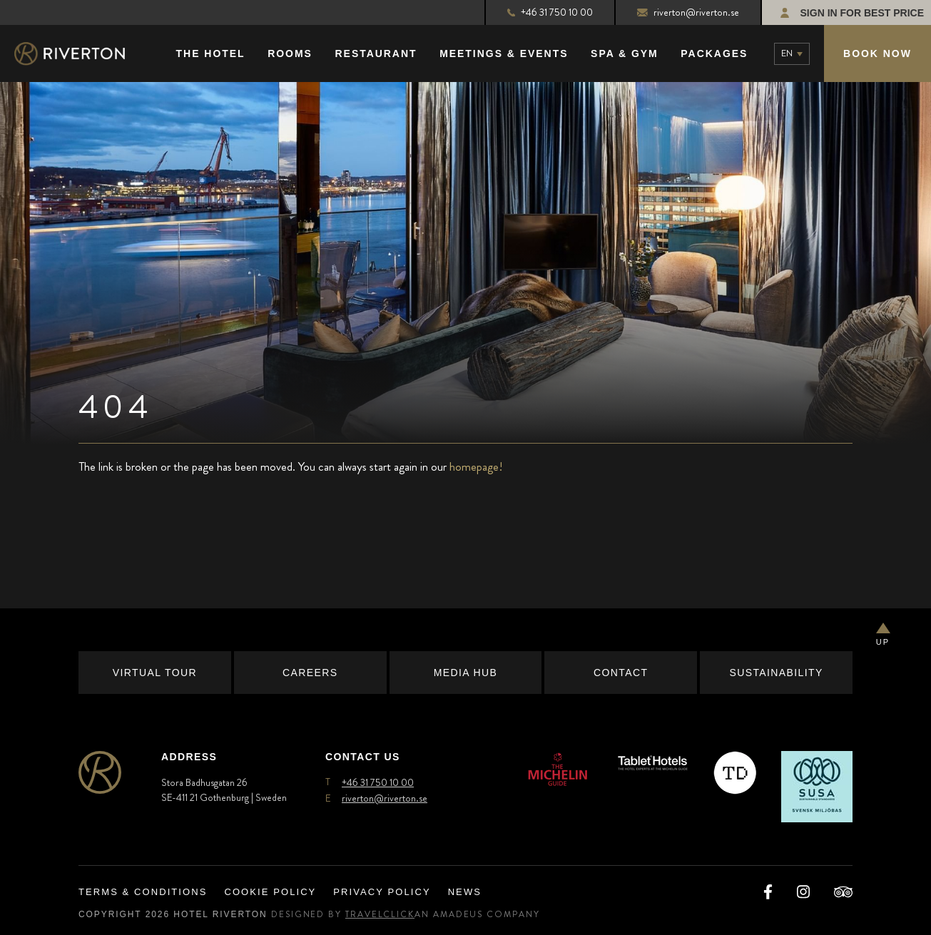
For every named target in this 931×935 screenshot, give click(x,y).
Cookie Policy (270, 892)
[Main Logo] (82, 54)
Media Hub (466, 672)
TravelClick (379, 914)
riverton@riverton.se (688, 12)
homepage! (476, 466)
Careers (310, 672)
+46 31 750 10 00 (550, 12)
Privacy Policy (381, 892)
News (465, 892)
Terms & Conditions (142, 892)
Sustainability (776, 672)
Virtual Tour (155, 672)
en (787, 53)
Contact (621, 672)
